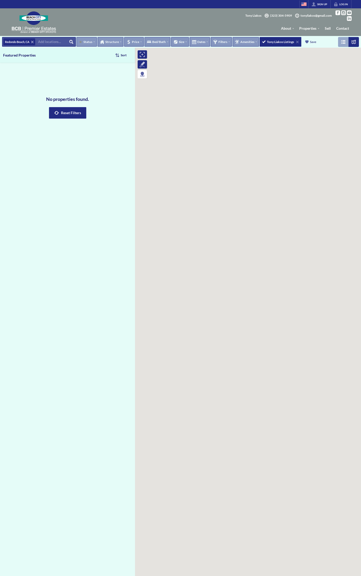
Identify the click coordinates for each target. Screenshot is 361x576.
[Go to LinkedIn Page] (349, 18)
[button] (67, 113)
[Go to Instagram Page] (343, 12)
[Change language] (304, 4)
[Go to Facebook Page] (337, 12)
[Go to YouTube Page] (349, 12)
